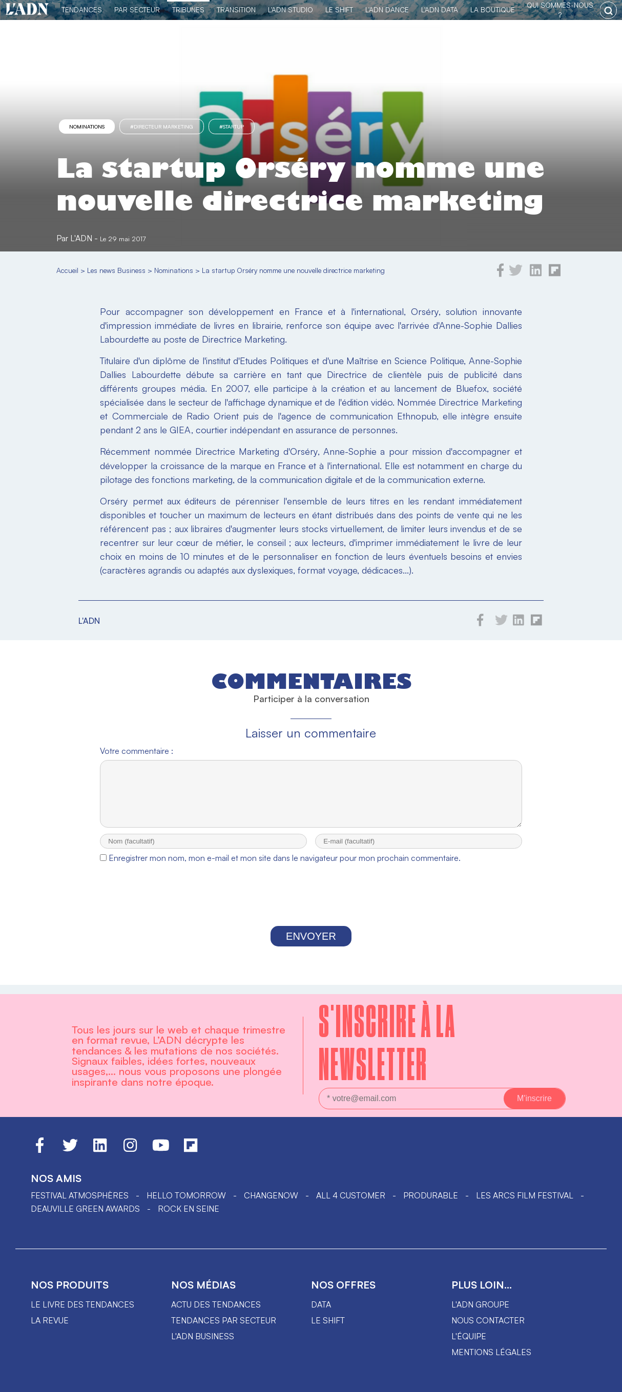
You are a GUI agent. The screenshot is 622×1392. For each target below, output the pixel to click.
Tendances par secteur (223, 1320)
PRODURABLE (430, 1195)
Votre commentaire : (136, 751)
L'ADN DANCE (387, 9)
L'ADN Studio (290, 9)
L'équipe (468, 1336)
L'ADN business (202, 1336)
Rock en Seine (188, 1209)
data (321, 1304)
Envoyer (311, 945)
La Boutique (492, 9)
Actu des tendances (216, 1304)
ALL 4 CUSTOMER (350, 1195)
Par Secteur (137, 9)
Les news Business (116, 270)
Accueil (67, 270)
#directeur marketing (161, 126)
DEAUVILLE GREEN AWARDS (85, 1209)
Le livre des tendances (82, 1304)
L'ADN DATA (439, 9)
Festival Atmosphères (80, 1195)
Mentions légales (491, 1352)
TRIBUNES (188, 9)
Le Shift (339, 9)
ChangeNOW (271, 1195)
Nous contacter (488, 1320)
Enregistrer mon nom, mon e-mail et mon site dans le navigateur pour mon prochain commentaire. (285, 867)
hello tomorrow (186, 1195)
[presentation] (311, 906)
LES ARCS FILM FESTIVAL (524, 1195)
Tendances (81, 9)
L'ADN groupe (480, 1304)
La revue (50, 1320)
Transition (236, 9)
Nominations (87, 126)
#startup (231, 126)
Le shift (328, 1320)
